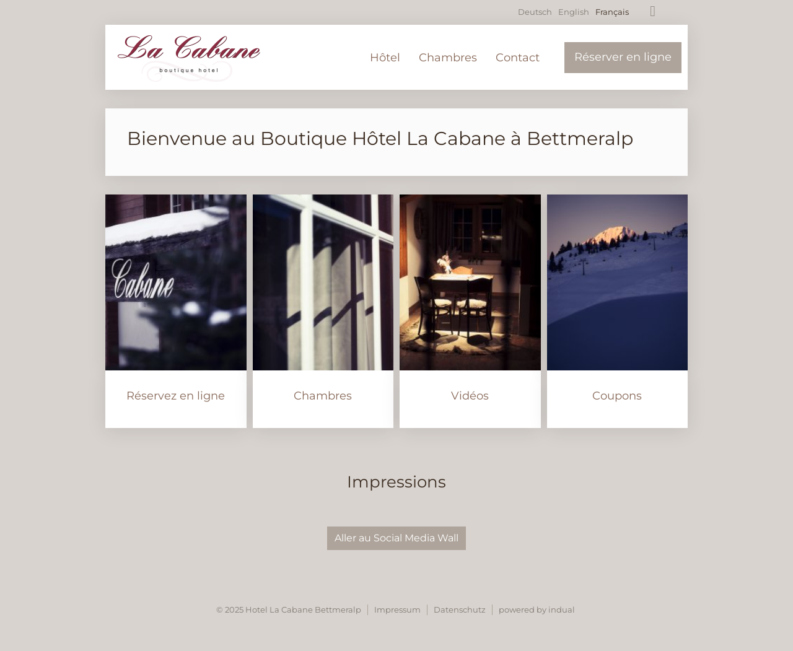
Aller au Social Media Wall (396, 538)
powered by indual (537, 609)
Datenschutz (460, 609)
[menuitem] (385, 57)
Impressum (397, 609)
